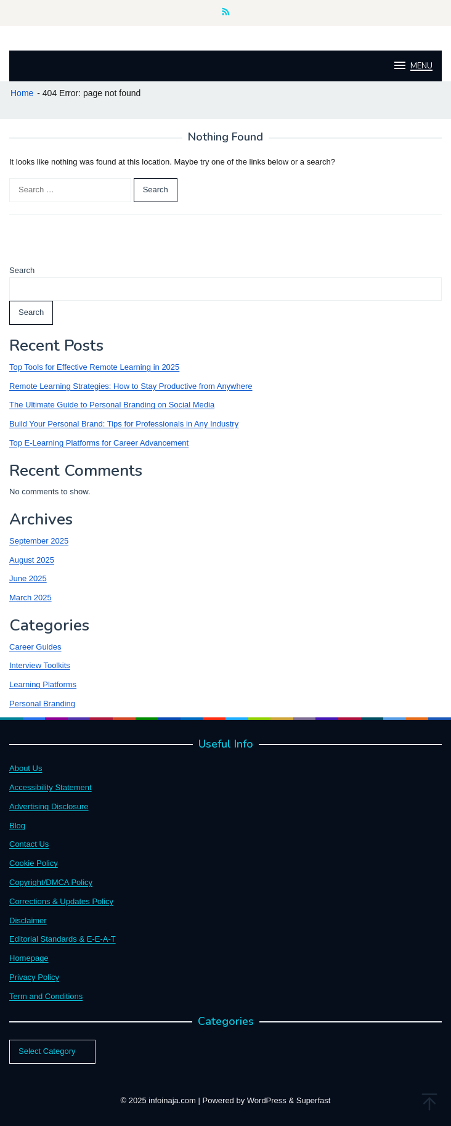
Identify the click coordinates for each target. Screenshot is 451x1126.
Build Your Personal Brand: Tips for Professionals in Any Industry (123, 423)
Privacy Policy (34, 977)
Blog (17, 825)
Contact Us (29, 844)
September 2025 (38, 540)
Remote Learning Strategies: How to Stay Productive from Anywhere (131, 386)
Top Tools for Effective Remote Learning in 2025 (94, 367)
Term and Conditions (46, 996)
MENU (412, 65)
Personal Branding (42, 703)
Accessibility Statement (50, 787)
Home (21, 93)
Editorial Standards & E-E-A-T (62, 939)
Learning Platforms (42, 684)
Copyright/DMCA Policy (50, 882)
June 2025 (28, 578)
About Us (25, 768)
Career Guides (35, 646)
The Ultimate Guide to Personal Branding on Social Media (111, 404)
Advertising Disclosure (49, 806)
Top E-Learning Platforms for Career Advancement (99, 442)
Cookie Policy (33, 863)
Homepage (29, 958)
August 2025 (31, 560)
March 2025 (30, 597)
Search (22, 270)
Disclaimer (28, 920)
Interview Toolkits (39, 665)
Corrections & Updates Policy (61, 901)
